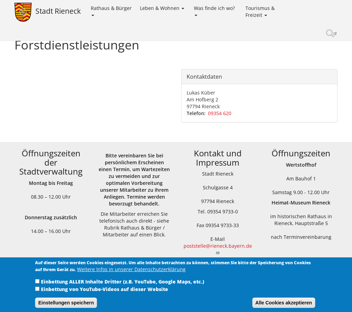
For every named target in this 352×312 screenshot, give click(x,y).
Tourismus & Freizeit (260, 11)
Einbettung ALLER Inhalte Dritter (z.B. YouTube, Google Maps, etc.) (122, 286)
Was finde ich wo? (214, 10)
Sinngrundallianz (315, 33)
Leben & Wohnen (162, 8)
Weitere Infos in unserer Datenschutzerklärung (131, 274)
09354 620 (219, 113)
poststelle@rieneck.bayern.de (218, 249)
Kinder (299, 7)
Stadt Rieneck (58, 11)
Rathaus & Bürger (111, 10)
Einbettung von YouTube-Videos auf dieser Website (104, 294)
